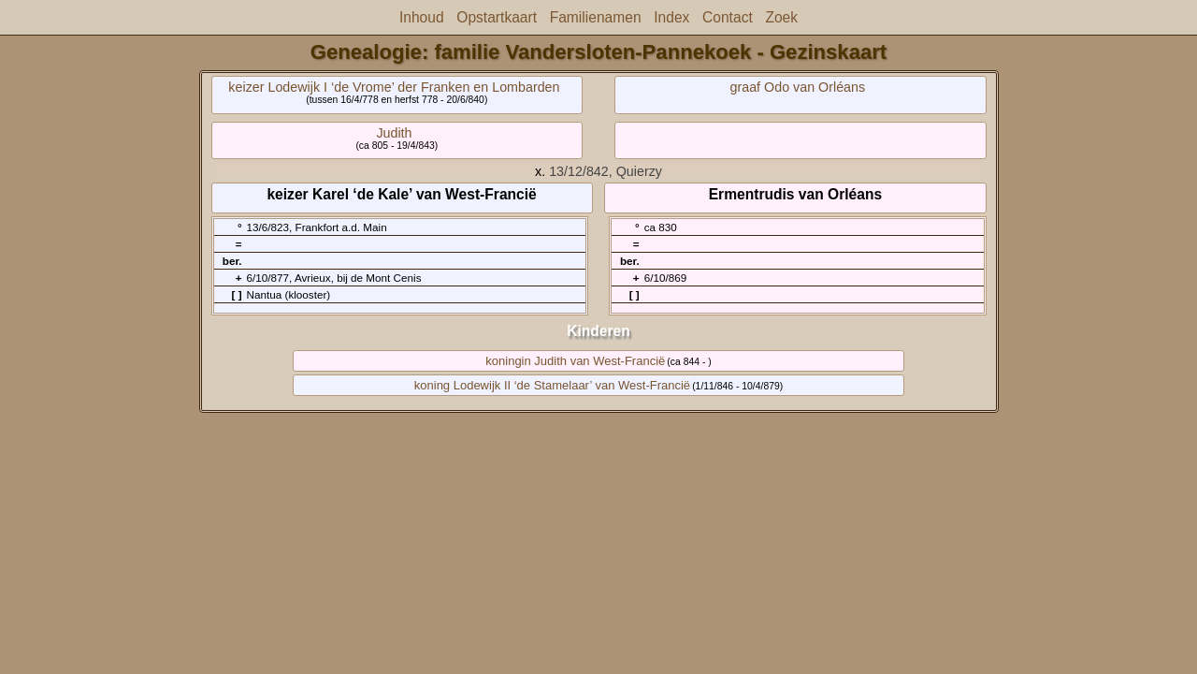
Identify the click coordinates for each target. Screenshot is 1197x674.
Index (671, 17)
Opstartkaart (496, 17)
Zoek (781, 17)
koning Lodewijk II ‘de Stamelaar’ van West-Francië (552, 385)
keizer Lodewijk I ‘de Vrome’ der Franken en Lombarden (393, 87)
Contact (727, 17)
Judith (393, 132)
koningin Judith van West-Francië (575, 361)
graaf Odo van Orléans (798, 87)
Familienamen (596, 17)
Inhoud (421, 17)
